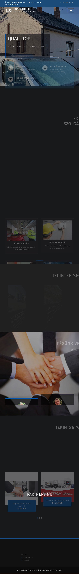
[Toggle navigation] (71, 10)
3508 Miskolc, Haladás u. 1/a (16, 2)
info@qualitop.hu (13, 4)
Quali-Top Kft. (23, 9)
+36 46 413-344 (36, 2)
